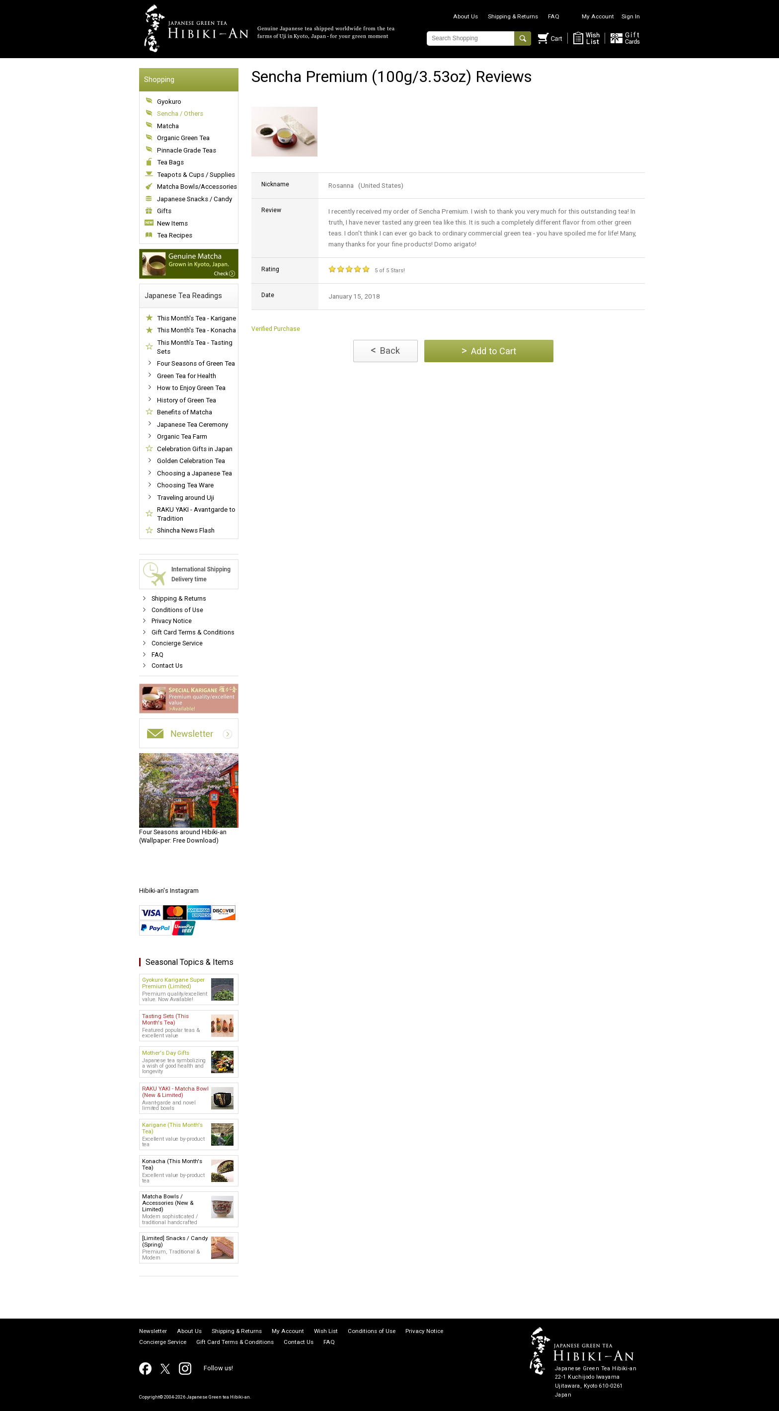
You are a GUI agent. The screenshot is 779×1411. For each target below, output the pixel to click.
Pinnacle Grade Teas (186, 150)
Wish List (326, 1331)
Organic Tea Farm (182, 436)
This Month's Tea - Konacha (196, 330)
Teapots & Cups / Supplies (196, 174)
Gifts (164, 211)
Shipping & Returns (513, 16)
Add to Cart (489, 350)
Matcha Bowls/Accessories (197, 186)
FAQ (553, 16)
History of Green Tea (186, 400)
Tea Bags (170, 162)
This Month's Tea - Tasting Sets (195, 347)
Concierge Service (177, 643)
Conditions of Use (177, 610)
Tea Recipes (174, 235)
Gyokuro (169, 101)
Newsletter (153, 1331)
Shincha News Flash (186, 530)
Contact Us (167, 665)
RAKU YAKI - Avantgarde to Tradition (196, 514)
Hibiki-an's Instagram (169, 890)
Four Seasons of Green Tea (196, 363)
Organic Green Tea (183, 138)
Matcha (168, 126)
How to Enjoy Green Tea (191, 388)
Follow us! (218, 1368)
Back (385, 350)
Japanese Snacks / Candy (194, 199)
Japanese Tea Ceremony (192, 424)
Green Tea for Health (186, 376)
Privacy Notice (172, 621)
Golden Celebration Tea (191, 461)
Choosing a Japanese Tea (194, 473)
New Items (172, 223)
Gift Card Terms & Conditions (193, 632)
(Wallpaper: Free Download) (188, 799)
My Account (598, 16)
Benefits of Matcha (184, 412)
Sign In (631, 16)
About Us (465, 16)
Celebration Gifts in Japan (195, 449)
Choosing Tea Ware (185, 485)
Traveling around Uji (185, 497)
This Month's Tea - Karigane (196, 318)
